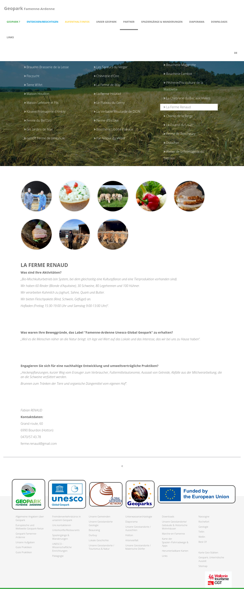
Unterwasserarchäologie (138, 516)
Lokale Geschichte (99, 540)
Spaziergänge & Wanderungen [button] (162, 21)
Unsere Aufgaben (25, 542)
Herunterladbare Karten (175, 550)
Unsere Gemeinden (99, 516)
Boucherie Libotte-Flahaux (113, 129)
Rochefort (204, 521)
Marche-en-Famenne (173, 533)
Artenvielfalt (131, 540)
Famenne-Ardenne (28, 8)
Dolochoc (171, 142)
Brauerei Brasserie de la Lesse (46, 67)
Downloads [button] (219, 21)
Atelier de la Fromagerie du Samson (184, 154)
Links (10, 37)
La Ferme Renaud (177, 107)
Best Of (203, 541)
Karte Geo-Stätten (208, 552)
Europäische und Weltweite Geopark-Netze (30, 526)
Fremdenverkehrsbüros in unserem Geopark (66, 518)
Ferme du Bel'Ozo (37, 120)
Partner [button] (129, 21)
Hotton (129, 535)
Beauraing (94, 530)
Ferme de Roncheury (179, 134)
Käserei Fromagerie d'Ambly (45, 111)
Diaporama (196, 21)
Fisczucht (31, 76)
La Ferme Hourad (107, 94)
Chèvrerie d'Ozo (106, 76)
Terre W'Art (33, 85)
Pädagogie (58, 555)
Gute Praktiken (24, 547)
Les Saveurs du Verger (111, 67)
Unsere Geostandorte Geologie (101, 523)
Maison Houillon (36, 94)
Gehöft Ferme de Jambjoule (44, 138)
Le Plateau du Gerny (109, 102)
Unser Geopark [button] (106, 21)
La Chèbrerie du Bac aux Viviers (187, 98)
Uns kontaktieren (61, 525)
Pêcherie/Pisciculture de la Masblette (183, 85)
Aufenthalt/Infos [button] (77, 21)
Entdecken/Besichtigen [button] (42, 21)
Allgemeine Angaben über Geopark (30, 518)
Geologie (203, 526)
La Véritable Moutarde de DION (117, 111)
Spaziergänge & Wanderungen (60, 536)
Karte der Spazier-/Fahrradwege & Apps (175, 542)
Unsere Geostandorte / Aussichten (138, 528)
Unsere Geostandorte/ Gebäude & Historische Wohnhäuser (174, 525)
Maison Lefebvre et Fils (41, 102)
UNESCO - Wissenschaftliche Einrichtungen (62, 547)
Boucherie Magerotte (180, 65)
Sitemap (203, 566)
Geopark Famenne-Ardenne (26, 535)
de (235, 52)
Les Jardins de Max (38, 129)
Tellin (201, 531)
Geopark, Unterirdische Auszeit (211, 559)
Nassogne (204, 516)
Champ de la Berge (178, 116)
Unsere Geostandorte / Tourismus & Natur (101, 547)
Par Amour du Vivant (109, 138)
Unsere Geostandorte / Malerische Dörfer (138, 547)
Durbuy (93, 535)
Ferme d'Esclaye (106, 120)
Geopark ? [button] (13, 21)
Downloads (168, 516)
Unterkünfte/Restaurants (66, 530)
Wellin (202, 536)
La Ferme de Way (107, 85)
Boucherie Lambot (178, 74)
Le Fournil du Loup (178, 125)
